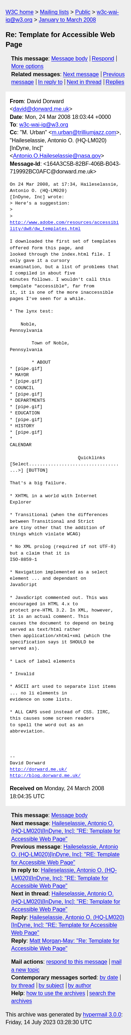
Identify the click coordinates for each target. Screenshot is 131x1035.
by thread (23, 985)
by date (109, 977)
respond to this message (76, 962)
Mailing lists (54, 12)
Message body (69, 59)
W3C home (20, 12)
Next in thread (84, 82)
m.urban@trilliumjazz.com (84, 132)
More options (27, 66)
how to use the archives (56, 993)
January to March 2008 (67, 20)
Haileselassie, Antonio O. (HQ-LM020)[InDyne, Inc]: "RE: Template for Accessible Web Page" (65, 831)
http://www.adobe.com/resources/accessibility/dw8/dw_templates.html (64, 226)
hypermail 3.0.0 (102, 1015)
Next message (81, 74)
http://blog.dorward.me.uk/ (45, 776)
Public (82, 12)
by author (79, 985)
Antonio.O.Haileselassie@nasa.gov (57, 156)
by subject (51, 985)
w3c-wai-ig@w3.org (43, 125)
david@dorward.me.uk (41, 109)
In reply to (50, 82)
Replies (114, 82)
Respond (103, 59)
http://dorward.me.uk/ (38, 769)
